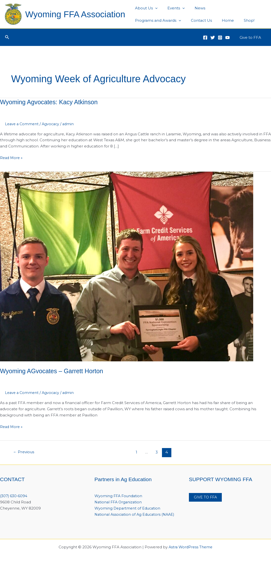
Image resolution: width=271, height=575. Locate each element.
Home (168, 20)
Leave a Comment (22, 124)
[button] (7, 37)
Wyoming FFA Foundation (119, 495)
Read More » (12, 158)
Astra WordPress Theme (190, 553)
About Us (145, 8)
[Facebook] (205, 37)
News (193, 8)
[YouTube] (227, 37)
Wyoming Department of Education (128, 508)
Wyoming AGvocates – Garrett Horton (54, 371)
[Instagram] (220, 37)
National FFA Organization (119, 502)
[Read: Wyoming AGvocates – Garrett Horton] (126, 266)
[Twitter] (212, 37)
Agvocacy (52, 124)
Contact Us (144, 20)
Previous (24, 452)
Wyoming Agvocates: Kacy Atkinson (51, 102)
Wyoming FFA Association (75, 14)
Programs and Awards (229, 8)
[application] (154, 8)
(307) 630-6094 (14, 495)
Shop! (187, 20)
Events (172, 8)
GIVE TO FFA (206, 497)
